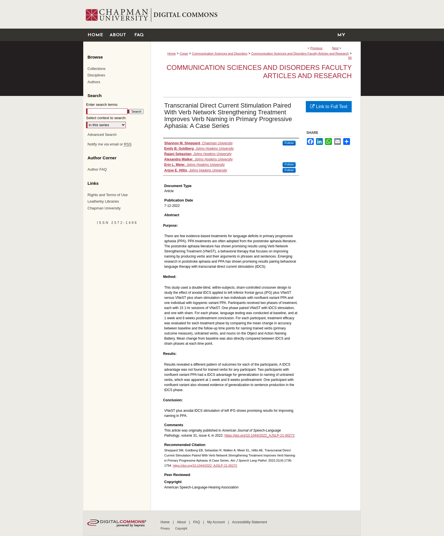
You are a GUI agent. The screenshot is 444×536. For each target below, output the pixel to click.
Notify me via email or (109, 144)
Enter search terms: (102, 104)
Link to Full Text (328, 106)
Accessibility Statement (249, 522)
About (182, 522)
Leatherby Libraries (103, 201)
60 (350, 57)
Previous (316, 48)
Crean (184, 53)
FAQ (197, 522)
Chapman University (104, 208)
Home (171, 53)
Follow (289, 143)
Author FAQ (97, 169)
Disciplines (96, 75)
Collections (96, 69)
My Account (216, 522)
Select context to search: (106, 118)
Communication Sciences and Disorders (219, 53)
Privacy (166, 528)
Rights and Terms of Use (107, 195)
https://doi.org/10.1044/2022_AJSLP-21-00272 (260, 436)
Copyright (181, 528)
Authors (93, 82)
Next (335, 48)
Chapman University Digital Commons (255, 14)
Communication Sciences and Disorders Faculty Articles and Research (300, 53)
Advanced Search (102, 134)
